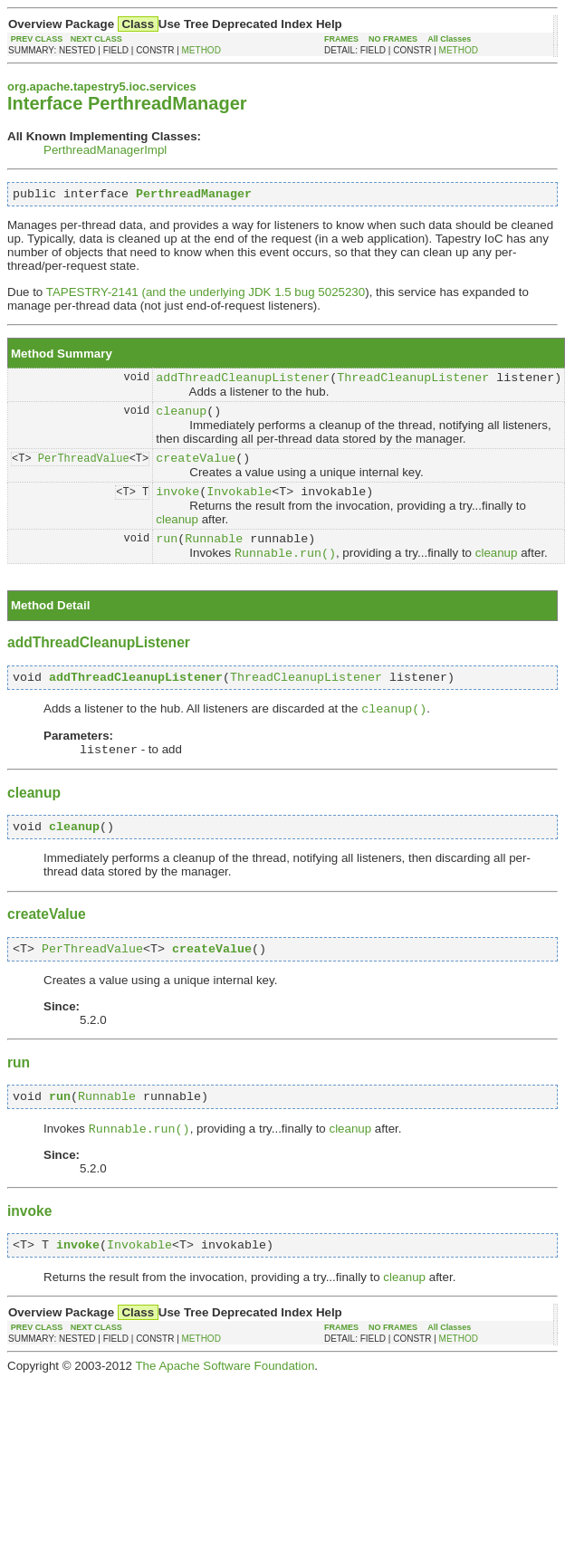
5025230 (341, 294)
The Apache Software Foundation (224, 1403)
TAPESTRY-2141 (92, 294)
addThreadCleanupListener (243, 382)
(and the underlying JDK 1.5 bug (229, 294)
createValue (195, 468)
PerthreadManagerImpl (105, 150)
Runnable (214, 554)
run (166, 554)
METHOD (201, 50)
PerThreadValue (83, 468)
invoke (177, 504)
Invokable (239, 504)
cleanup (181, 418)
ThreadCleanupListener (413, 382)
